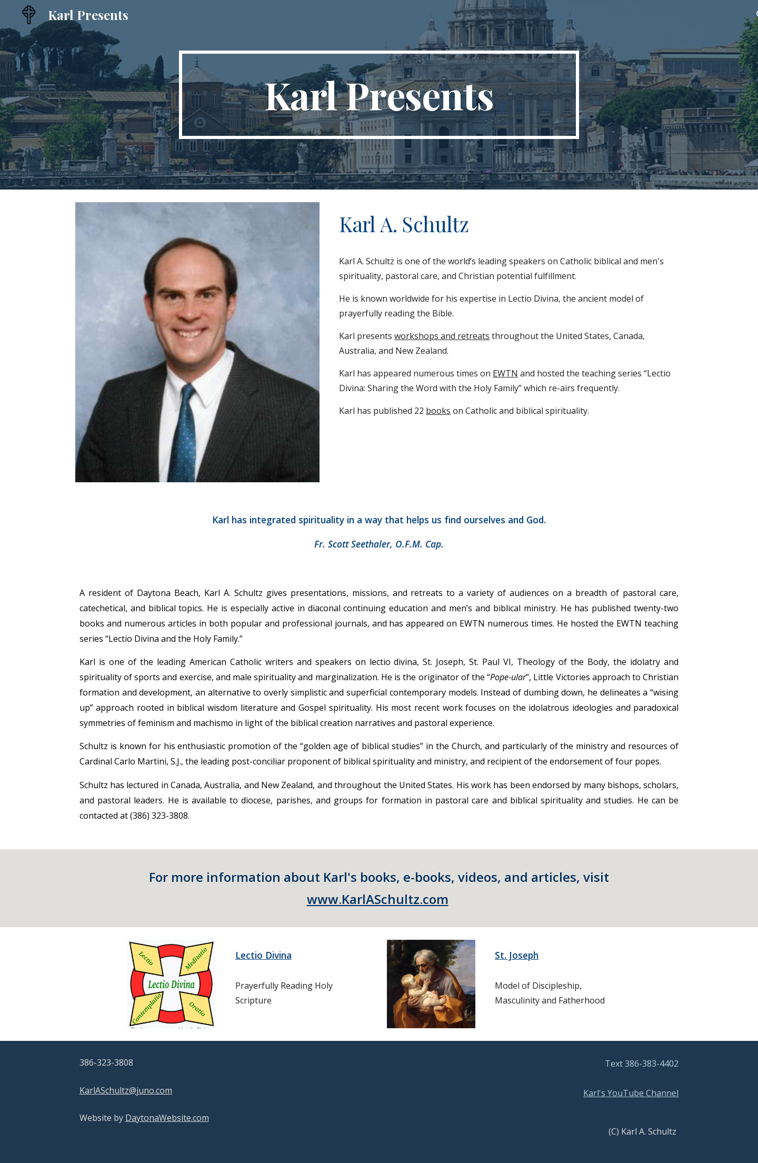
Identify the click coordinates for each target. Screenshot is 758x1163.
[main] (379, 95)
